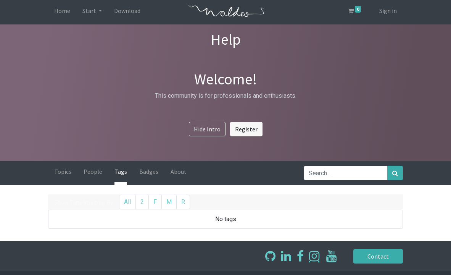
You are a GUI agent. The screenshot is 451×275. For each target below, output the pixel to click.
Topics (62, 171)
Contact (378, 256)
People (93, 171)
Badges (148, 171)
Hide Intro (207, 129)
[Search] (395, 173)
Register (246, 129)
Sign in (388, 11)
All (127, 201)
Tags (120, 171)
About (179, 171)
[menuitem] (62, 12)
